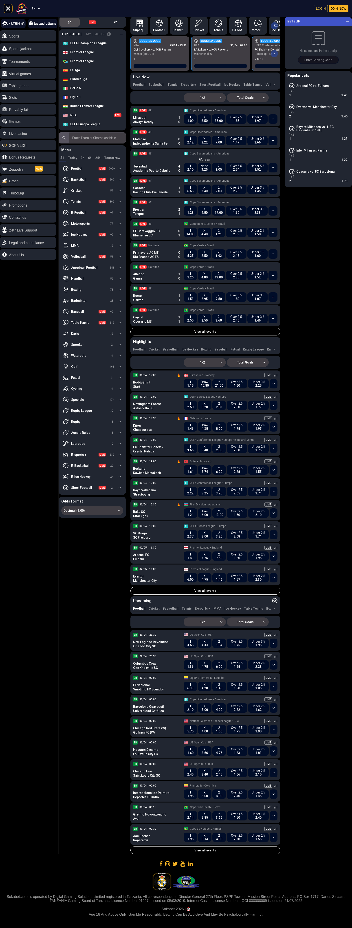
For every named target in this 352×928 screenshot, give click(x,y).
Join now (338, 8)
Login (321, 8)
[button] (28, 230)
